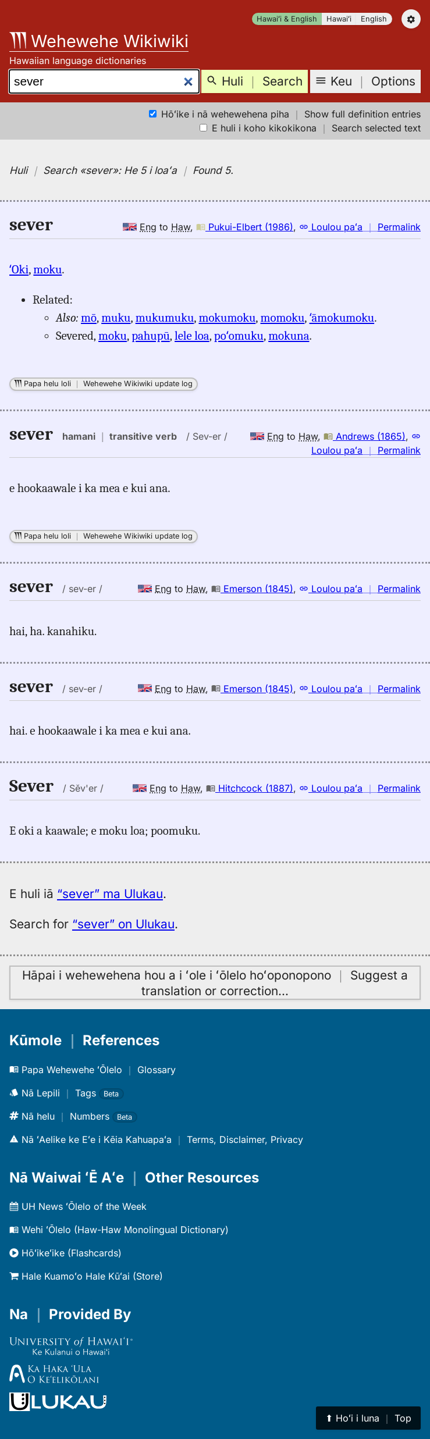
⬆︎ (368, 1418)
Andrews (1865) (365, 436)
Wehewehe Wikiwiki (99, 41)
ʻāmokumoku (342, 318)
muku (115, 318)
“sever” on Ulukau (123, 924)
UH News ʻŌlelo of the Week (78, 1206)
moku (47, 269)
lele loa (192, 336)
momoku (283, 318)
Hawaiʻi (338, 19)
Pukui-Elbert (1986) (244, 227)
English (374, 19)
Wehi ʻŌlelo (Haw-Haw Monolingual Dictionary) (119, 1229)
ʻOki (19, 269)
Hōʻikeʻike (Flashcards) (65, 1253)
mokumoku (226, 318)
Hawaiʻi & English (287, 19)
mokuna (288, 336)
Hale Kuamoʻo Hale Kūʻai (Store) (86, 1276)
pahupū (151, 336)
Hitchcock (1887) (249, 788)
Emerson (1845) (252, 588)
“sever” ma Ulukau (110, 893)
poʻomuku (239, 336)
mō (89, 318)
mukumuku (165, 318)
